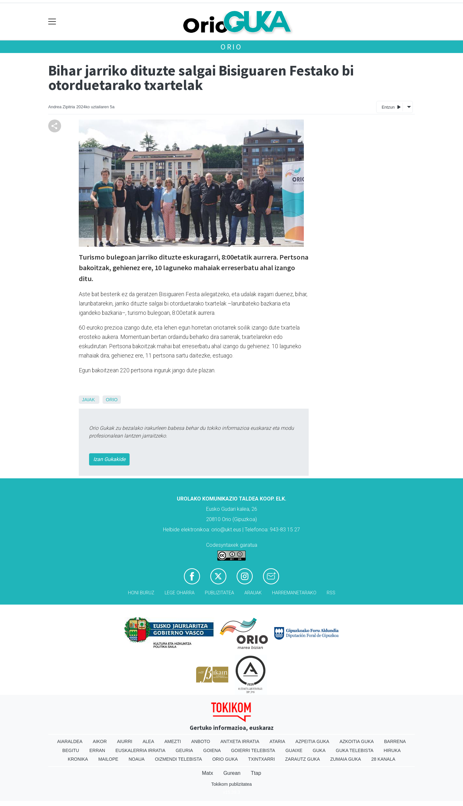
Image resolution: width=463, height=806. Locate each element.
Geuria (184, 750)
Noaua (137, 759)
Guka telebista (354, 750)
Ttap (256, 773)
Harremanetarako (294, 593)
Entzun (391, 107)
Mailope (108, 759)
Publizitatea (219, 593)
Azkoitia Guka (357, 741)
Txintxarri (261, 759)
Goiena (212, 750)
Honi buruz (141, 593)
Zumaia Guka (345, 759)
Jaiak (88, 399)
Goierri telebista (253, 750)
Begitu (70, 750)
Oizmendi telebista (178, 759)
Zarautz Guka (302, 759)
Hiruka (392, 750)
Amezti (172, 741)
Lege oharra (180, 593)
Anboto (200, 741)
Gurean (232, 773)
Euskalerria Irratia (140, 750)
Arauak (253, 593)
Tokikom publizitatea (231, 784)
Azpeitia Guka (312, 741)
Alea (148, 741)
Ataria (277, 741)
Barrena (395, 741)
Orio (231, 47)
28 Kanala (383, 759)
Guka (319, 750)
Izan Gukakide (109, 459)
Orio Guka (225, 759)
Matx (207, 773)
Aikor (100, 741)
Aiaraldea (70, 741)
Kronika (78, 759)
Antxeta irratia (240, 741)
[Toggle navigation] (52, 21)
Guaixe (294, 750)
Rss (331, 593)
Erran (97, 750)
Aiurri (124, 741)
